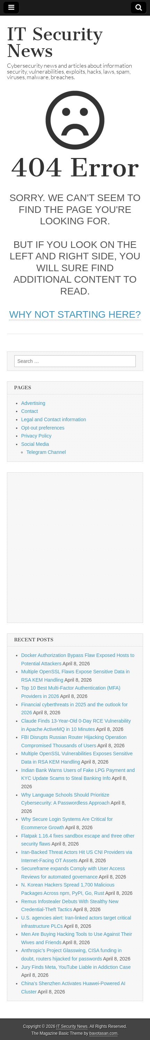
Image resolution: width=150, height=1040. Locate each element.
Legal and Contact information (53, 419)
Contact (29, 411)
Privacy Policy (36, 436)
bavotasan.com (104, 1033)
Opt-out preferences (43, 428)
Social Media (35, 444)
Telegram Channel (46, 452)
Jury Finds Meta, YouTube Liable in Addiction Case (76, 967)
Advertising (33, 403)
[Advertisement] (75, 548)
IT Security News (55, 42)
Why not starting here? (75, 314)
